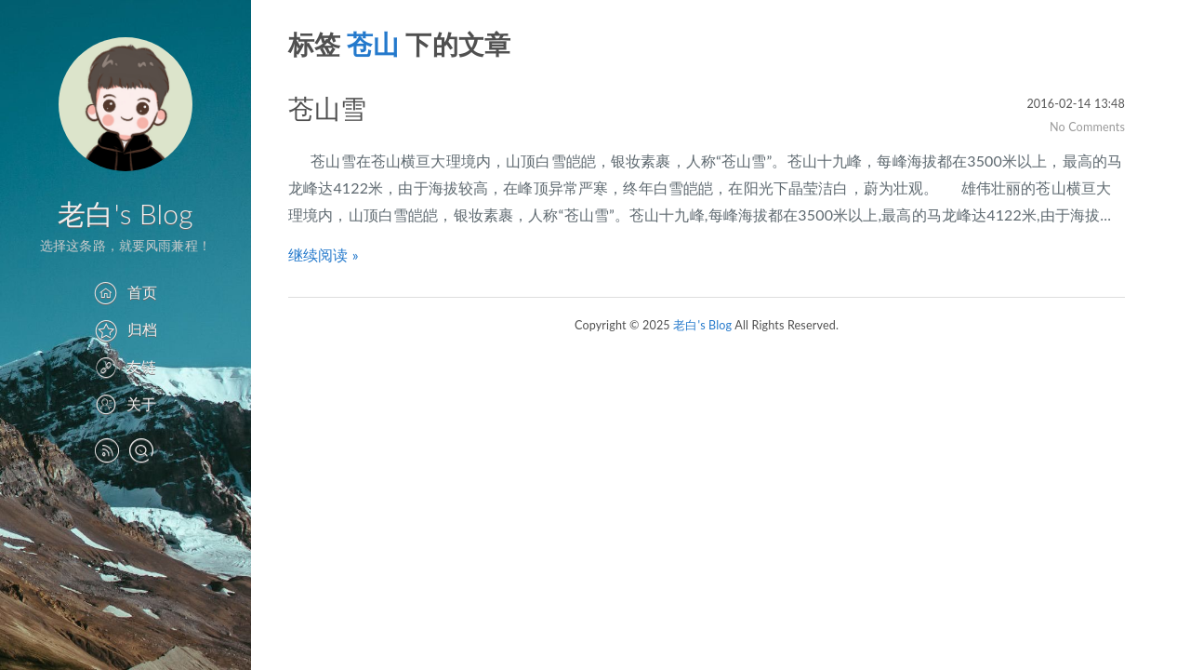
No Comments (1087, 127)
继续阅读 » (323, 254)
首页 (125, 292)
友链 (125, 366)
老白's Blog (125, 213)
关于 (125, 403)
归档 (125, 329)
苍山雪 (327, 108)
